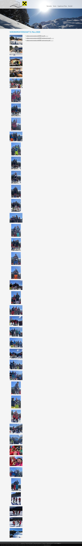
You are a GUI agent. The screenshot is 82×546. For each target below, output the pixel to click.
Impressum (23, 543)
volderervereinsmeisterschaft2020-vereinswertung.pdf (39, 40)
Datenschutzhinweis (47, 544)
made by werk (57, 543)
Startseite (49, 6)
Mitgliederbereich (50, 543)
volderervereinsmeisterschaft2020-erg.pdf (37, 36)
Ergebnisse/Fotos (62, 6)
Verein (54, 6)
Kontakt (70, 6)
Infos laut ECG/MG (29, 543)
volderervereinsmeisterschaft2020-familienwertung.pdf (40, 38)
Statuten (44, 543)
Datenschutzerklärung (37, 543)
